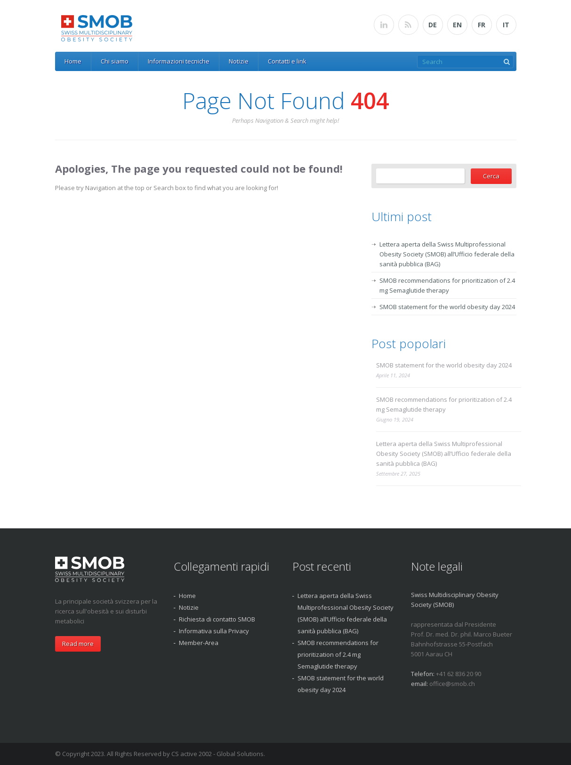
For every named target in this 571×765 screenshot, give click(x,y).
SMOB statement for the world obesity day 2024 (447, 307)
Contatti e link (287, 61)
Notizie (239, 61)
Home (72, 61)
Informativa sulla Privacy (214, 631)
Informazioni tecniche (178, 61)
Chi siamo (115, 61)
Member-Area (198, 642)
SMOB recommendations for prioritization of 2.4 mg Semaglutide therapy (444, 404)
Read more (78, 643)
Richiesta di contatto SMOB (217, 619)
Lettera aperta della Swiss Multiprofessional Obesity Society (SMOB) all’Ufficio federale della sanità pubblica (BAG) (447, 254)
